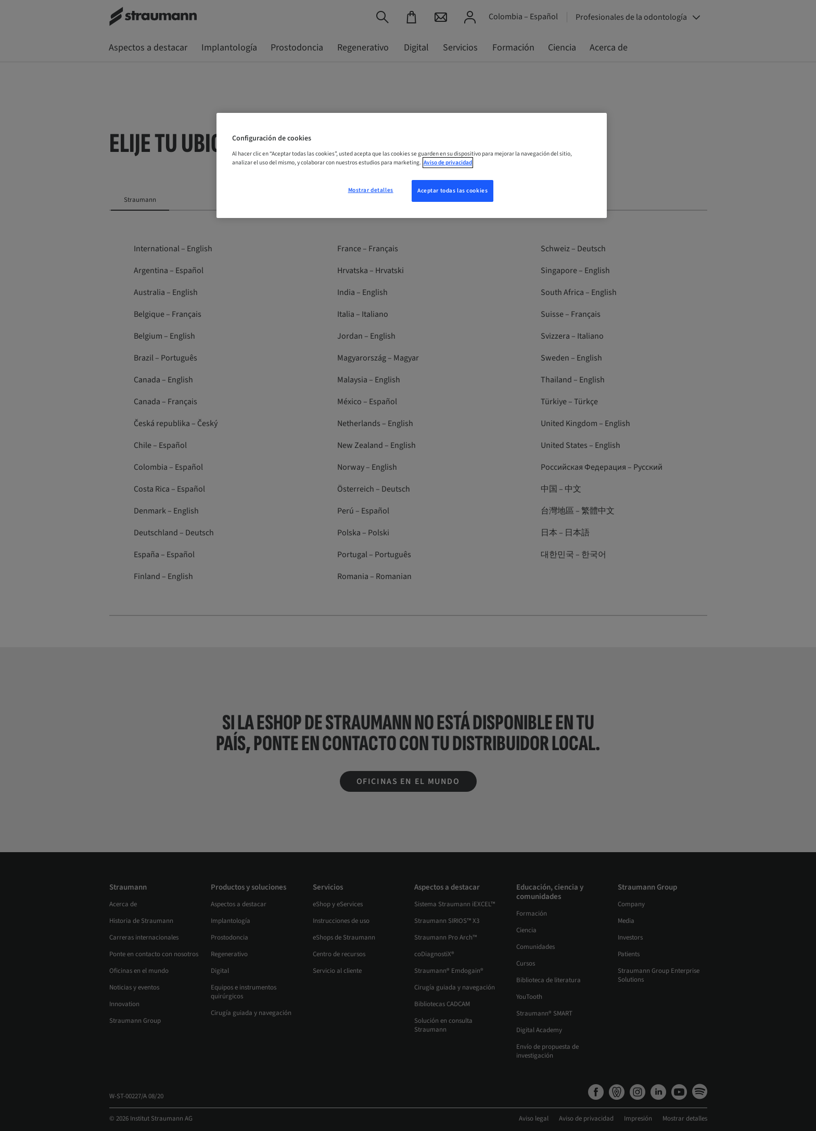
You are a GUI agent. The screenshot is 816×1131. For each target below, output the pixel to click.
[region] (411, 165)
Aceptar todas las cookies (452, 190)
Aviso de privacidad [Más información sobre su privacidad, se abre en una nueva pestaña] (448, 162)
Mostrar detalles (370, 190)
